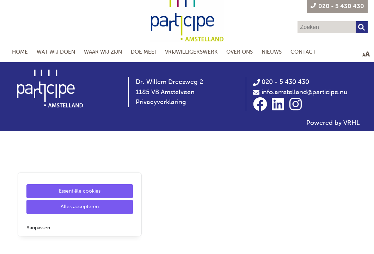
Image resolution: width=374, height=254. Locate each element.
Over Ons (239, 52)
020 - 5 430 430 (281, 81)
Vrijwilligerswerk (191, 52)
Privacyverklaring (161, 101)
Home (20, 52)
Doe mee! (143, 52)
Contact (303, 52)
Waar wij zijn (103, 52)
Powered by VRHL (333, 122)
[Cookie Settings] (8, 244)
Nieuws (272, 52)
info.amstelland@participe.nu (305, 92)
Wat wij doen (56, 52)
